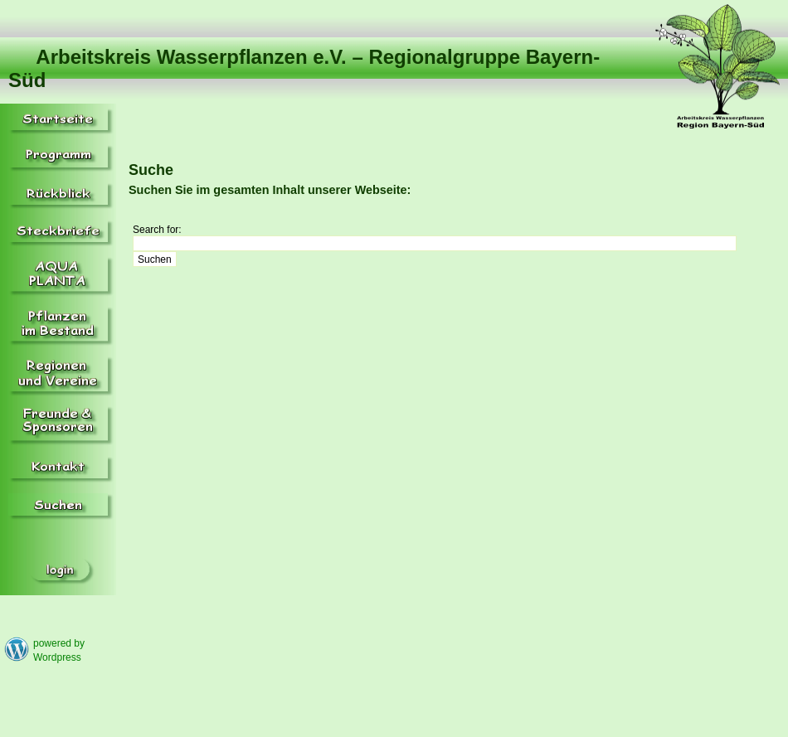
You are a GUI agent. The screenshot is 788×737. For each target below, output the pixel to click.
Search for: (157, 229)
